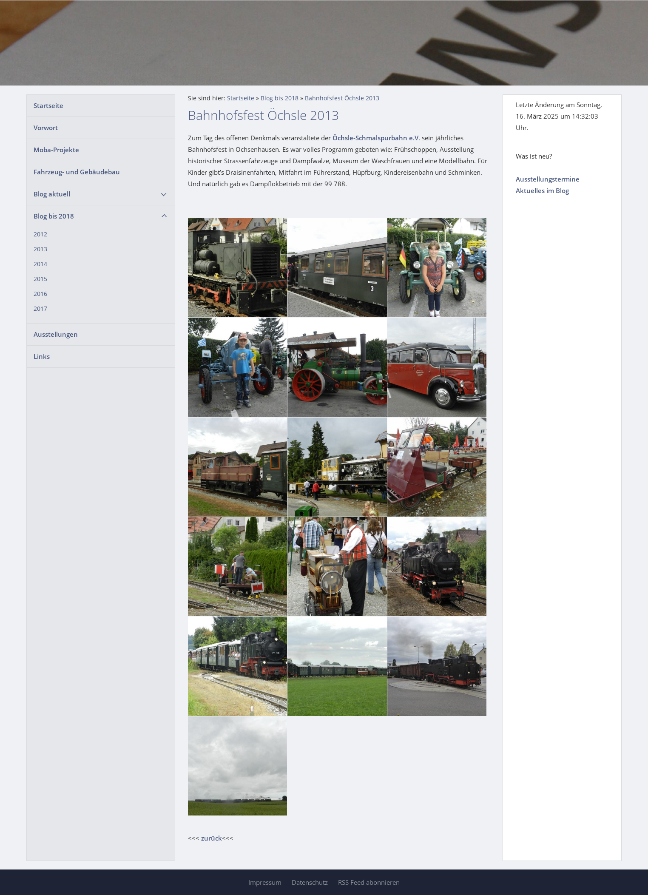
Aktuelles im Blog (542, 190)
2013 (40, 249)
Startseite (48, 105)
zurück (211, 838)
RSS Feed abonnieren (369, 882)
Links (42, 356)
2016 (40, 294)
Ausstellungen (56, 334)
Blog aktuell (52, 194)
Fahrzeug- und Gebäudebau (77, 172)
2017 (40, 309)
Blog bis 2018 (54, 216)
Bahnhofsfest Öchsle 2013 (342, 98)
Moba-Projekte (56, 149)
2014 (40, 264)
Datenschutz (310, 882)
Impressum (264, 882)
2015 (40, 279)
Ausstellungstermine (548, 179)
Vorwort (46, 127)
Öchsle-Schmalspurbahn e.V (375, 138)
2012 (40, 234)
